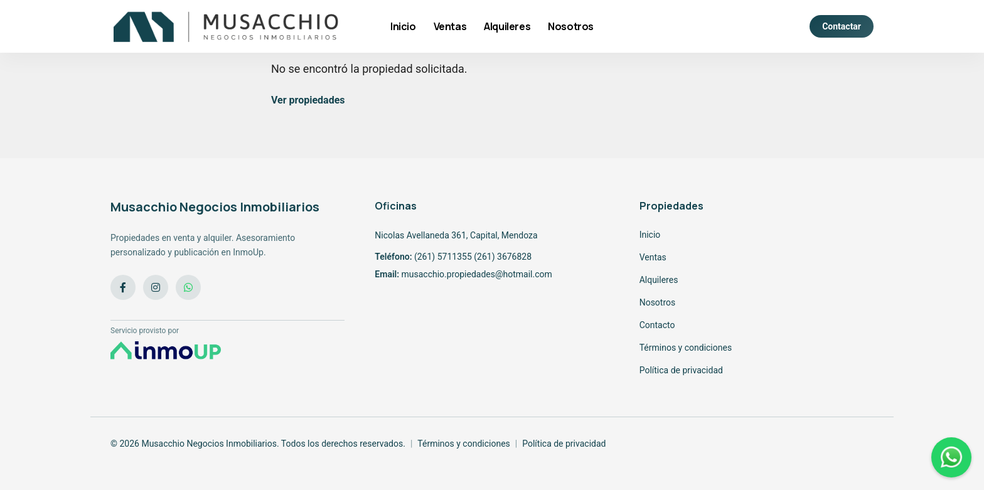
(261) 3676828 (503, 257)
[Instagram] (155, 287)
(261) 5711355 (443, 257)
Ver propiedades (308, 100)
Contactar (841, 26)
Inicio (403, 26)
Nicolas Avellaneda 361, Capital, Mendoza (456, 235)
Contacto (657, 325)
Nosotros (571, 26)
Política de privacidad (681, 370)
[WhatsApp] (188, 287)
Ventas (450, 26)
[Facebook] (123, 287)
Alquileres (507, 26)
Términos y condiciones (685, 348)
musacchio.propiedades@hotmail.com (476, 274)
